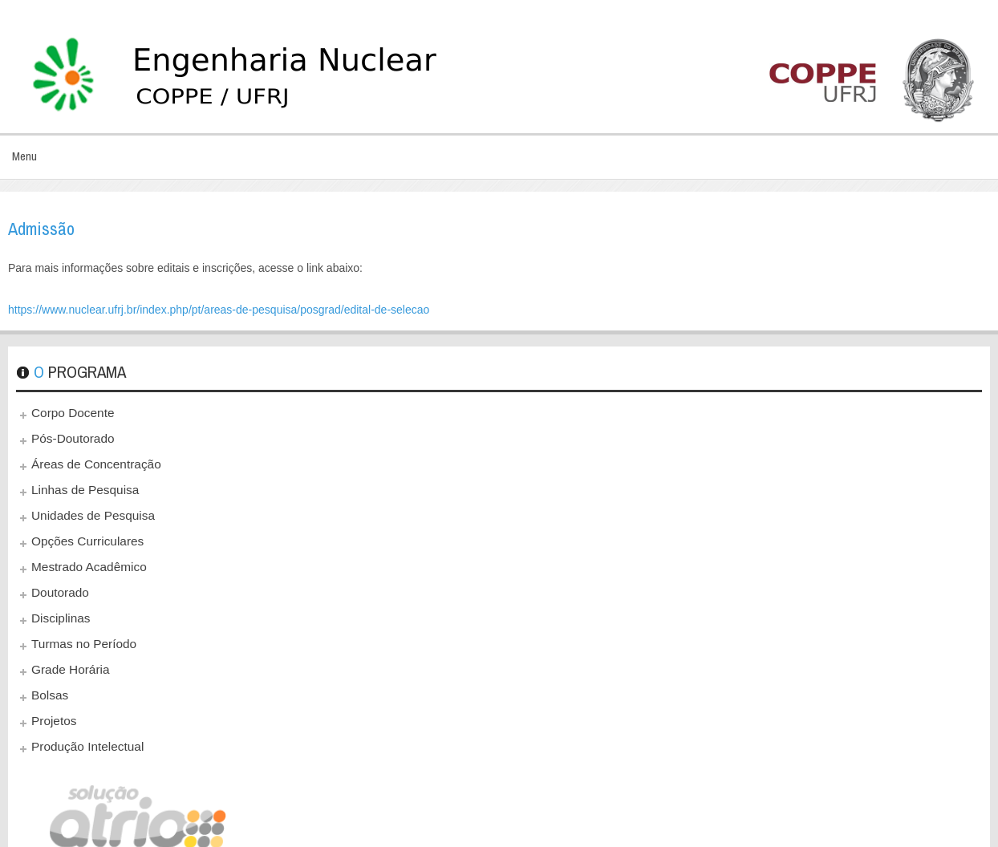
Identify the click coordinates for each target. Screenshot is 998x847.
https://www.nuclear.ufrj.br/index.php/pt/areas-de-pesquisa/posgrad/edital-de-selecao (218, 309)
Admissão (41, 229)
